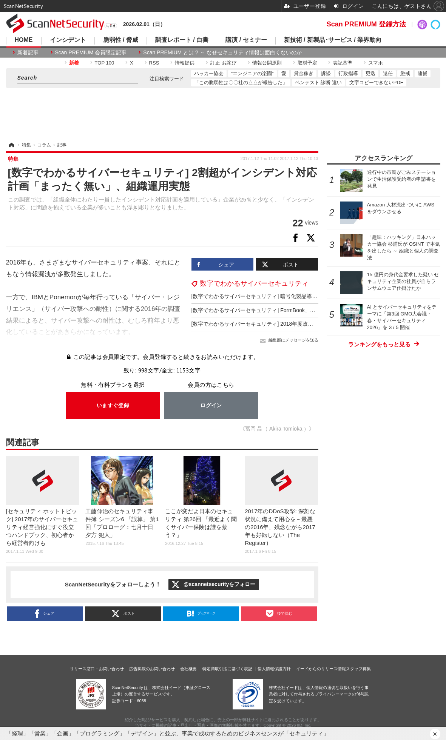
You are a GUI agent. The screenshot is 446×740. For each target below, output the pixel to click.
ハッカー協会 (209, 73)
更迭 (370, 73)
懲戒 (405, 73)
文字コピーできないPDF (376, 82)
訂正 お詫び (223, 63)
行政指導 (348, 73)
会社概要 (188, 668)
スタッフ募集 (358, 668)
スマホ (375, 63)
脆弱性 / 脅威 (120, 40)
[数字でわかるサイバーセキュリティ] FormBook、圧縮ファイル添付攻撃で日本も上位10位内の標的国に (314, 310)
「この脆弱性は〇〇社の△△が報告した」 (240, 82)
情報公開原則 (267, 63)
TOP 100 (104, 63)
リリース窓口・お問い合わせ (97, 668)
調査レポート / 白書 (181, 40)
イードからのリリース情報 (321, 668)
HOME (24, 40)
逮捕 (422, 73)
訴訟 (326, 73)
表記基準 (342, 63)
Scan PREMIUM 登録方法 (366, 24)
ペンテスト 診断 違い (318, 82)
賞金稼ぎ (303, 73)
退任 (388, 73)
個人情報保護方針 (274, 668)
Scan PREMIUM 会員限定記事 (91, 52)
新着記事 (28, 52)
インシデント (68, 40)
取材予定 (307, 63)
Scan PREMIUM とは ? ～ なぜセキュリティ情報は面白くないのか (222, 52)
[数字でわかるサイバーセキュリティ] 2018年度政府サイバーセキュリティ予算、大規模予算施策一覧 (310, 324)
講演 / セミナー (246, 40)
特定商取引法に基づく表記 (227, 668)
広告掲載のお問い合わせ (152, 668)
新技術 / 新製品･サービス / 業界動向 (333, 40)
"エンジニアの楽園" (252, 73)
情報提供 (184, 63)
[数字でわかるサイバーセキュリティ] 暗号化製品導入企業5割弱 (266, 296)
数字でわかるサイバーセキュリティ (254, 283)
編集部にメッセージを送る (293, 340)
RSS (154, 63)
